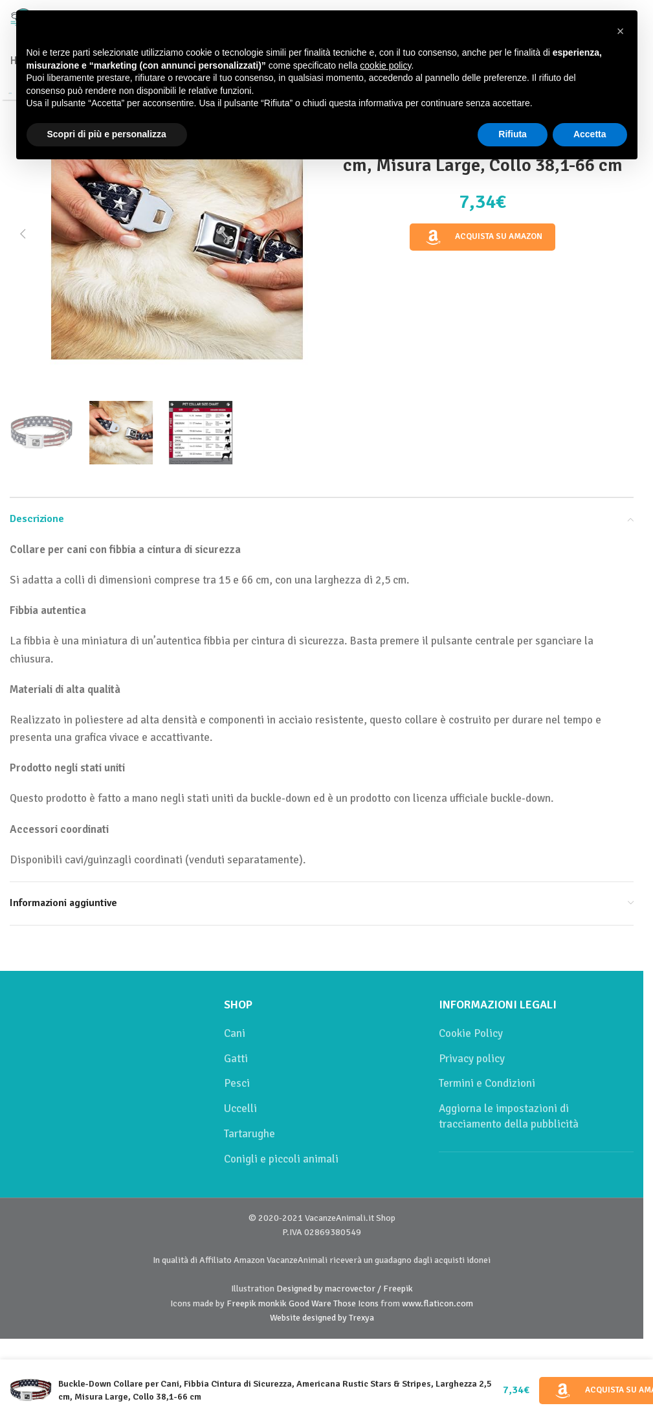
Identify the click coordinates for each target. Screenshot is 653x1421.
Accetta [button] (589, 134)
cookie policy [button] (385, 65)
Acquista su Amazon (483, 237)
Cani (234, 1033)
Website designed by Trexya (322, 1317)
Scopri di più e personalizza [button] (106, 134)
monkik (272, 1303)
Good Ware (310, 1303)
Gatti (236, 1058)
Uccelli (240, 1108)
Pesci (237, 1083)
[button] (23, 234)
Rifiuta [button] (512, 134)
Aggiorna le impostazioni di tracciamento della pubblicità (509, 1116)
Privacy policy (472, 1058)
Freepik (241, 1303)
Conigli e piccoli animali (281, 1159)
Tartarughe (249, 1134)
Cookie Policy (471, 1033)
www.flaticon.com (437, 1303)
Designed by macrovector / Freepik (344, 1288)
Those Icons (356, 1303)
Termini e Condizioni (487, 1083)
